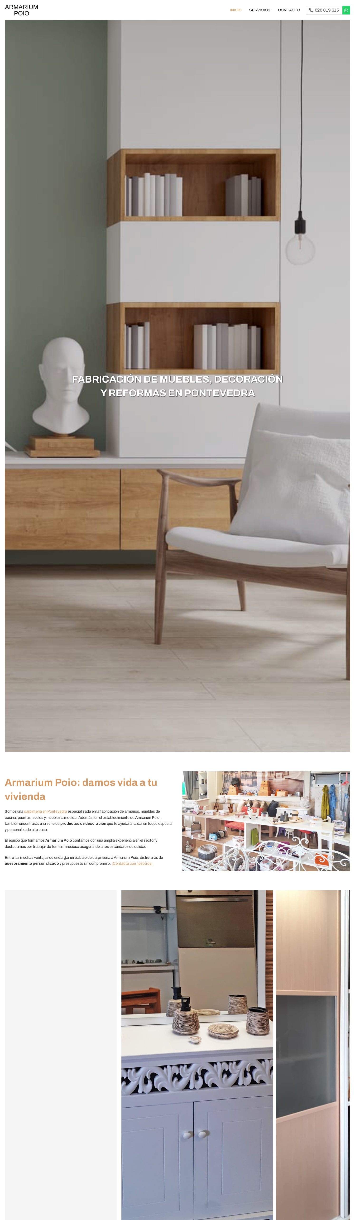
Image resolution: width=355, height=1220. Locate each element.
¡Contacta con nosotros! (132, 863)
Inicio (236, 10)
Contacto (289, 10)
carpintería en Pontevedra (45, 811)
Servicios (259, 10)
